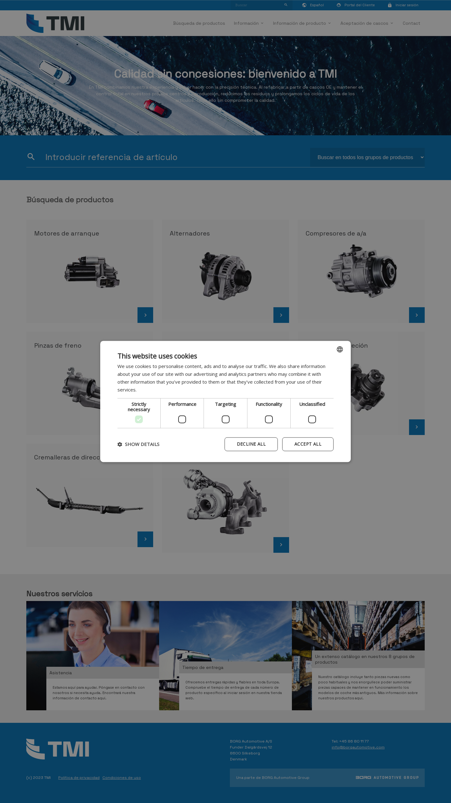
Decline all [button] (251, 444)
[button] (138, 444)
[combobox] (340, 349)
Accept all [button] (307, 444)
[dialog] (225, 401)
